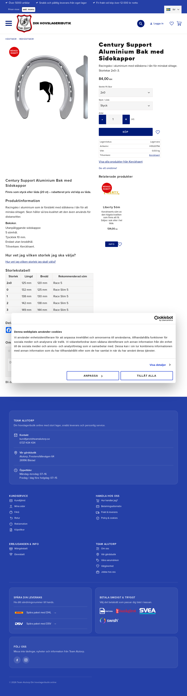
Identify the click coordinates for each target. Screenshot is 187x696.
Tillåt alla (146, 375)
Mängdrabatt (18, 548)
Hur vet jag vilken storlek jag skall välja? (30, 262)
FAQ (14, 512)
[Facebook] (17, 659)
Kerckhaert (154, 155)
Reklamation (18, 524)
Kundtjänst (17, 500)
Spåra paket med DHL (32, 612)
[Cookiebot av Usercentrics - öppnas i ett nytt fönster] (157, 318)
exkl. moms (28, 9)
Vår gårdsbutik (106, 554)
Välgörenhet (105, 566)
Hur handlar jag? (107, 500)
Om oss (102, 548)
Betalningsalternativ (108, 506)
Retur (14, 518)
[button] (8, 23)
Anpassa (92, 375)
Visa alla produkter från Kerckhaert (121, 162)
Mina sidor (17, 506)
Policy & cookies (107, 518)
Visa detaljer (158, 364)
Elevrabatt (17, 554)
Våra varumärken (107, 560)
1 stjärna (9, 350)
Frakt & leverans (107, 512)
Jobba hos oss (106, 572)
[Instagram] (25, 659)
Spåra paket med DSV (32, 623)
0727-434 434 (27, 442)
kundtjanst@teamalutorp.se (35, 438)
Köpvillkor (16, 530)
